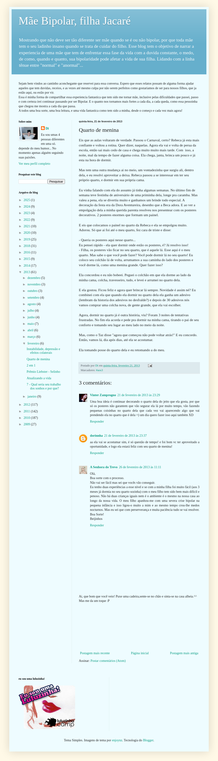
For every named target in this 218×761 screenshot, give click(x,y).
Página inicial (140, 653)
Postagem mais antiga (184, 653)
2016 (27, 252)
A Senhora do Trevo (104, 467)
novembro (34, 284)
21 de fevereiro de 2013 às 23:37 (125, 435)
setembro (33, 297)
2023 (27, 213)
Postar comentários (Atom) (108, 661)
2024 (27, 206)
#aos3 (99, 370)
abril (30, 330)
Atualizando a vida (39, 378)
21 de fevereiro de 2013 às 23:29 (138, 395)
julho (31, 310)
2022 (27, 219)
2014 (27, 265)
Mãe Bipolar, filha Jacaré (75, 21)
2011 (27, 411)
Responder (97, 421)
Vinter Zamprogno (103, 395)
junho (31, 317)
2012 (27, 404)
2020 (27, 232)
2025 (27, 200)
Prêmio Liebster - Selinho (43, 371)
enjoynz (117, 740)
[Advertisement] (139, 627)
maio (31, 323)
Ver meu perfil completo (34, 163)
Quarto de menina (38, 359)
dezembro (34, 278)
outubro (32, 291)
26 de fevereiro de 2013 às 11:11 (140, 467)
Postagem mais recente (95, 653)
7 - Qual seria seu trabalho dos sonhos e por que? (44, 386)
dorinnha (96, 435)
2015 (27, 259)
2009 (27, 424)
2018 (27, 246)
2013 (27, 272)
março (31, 336)
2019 (27, 239)
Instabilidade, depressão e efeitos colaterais (43, 351)
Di (47, 128)
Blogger (148, 740)
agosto (32, 304)
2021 (27, 226)
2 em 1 (31, 365)
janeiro (32, 396)
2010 (27, 418)
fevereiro (33, 343)
